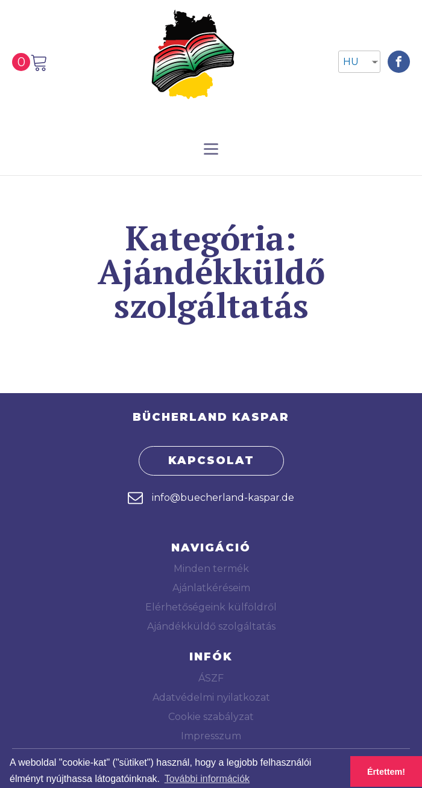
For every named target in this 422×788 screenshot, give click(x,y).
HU (351, 61)
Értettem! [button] (386, 772)
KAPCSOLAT (211, 460)
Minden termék (211, 568)
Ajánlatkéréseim (211, 588)
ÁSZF (211, 678)
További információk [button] (207, 779)
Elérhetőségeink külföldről (211, 607)
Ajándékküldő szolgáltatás (211, 626)
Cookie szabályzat (211, 716)
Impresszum (211, 736)
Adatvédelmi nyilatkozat (211, 697)
